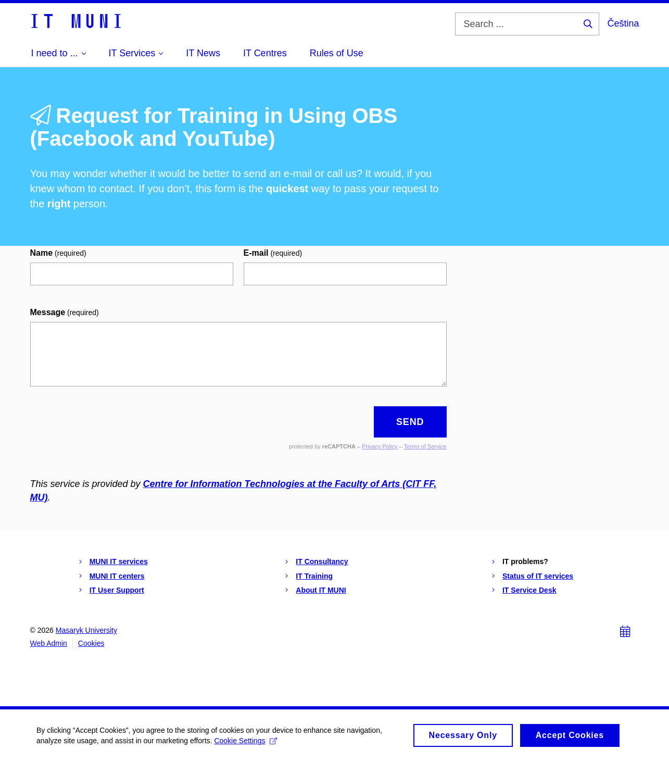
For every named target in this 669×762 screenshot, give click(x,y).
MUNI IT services (119, 561)
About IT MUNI (321, 590)
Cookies (91, 643)
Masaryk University (86, 630)
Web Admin (48, 643)
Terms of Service (425, 446)
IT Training (314, 576)
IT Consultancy (322, 561)
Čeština (623, 23)
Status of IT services (537, 576)
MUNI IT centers (117, 576)
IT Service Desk (529, 590)
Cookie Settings (245, 743)
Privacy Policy (379, 446)
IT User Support (117, 590)
